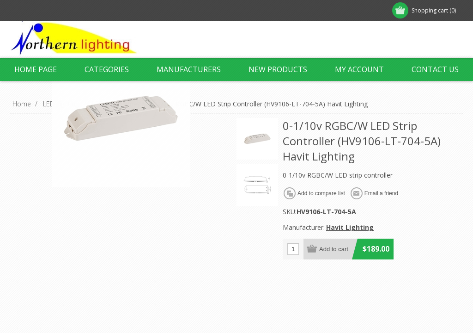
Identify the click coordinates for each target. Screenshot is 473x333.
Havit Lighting (350, 227)
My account (359, 69)
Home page (35, 69)
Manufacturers (189, 69)
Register (31, 10)
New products (278, 69)
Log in (70, 10)
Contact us (435, 69)
